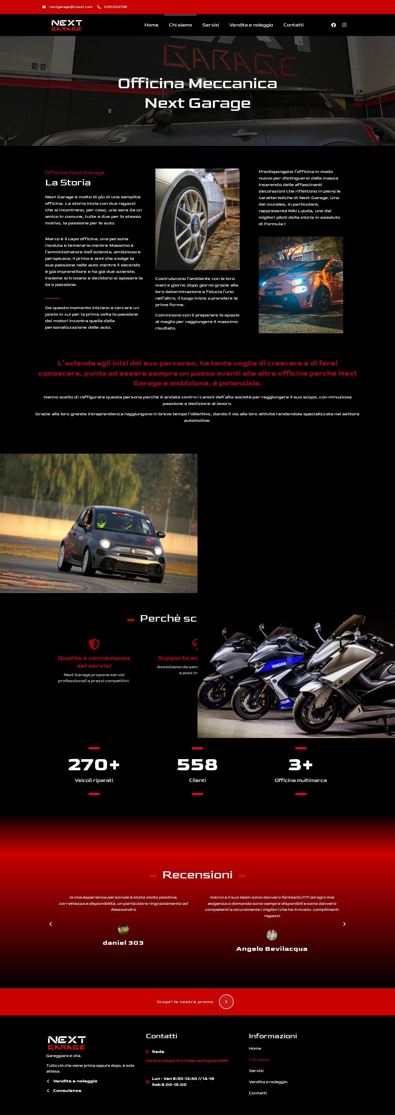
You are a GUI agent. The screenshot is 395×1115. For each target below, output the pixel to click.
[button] (50, 924)
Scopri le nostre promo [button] (195, 1002)
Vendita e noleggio (251, 25)
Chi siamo (180, 25)
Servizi (210, 25)
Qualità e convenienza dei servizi (94, 662)
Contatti (293, 25)
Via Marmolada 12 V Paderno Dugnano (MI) (186, 1060)
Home (151, 25)
